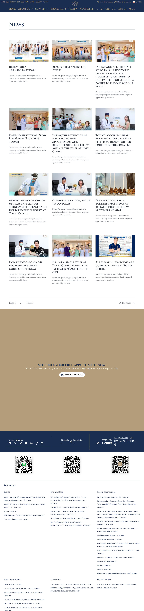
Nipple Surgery (10, 511)
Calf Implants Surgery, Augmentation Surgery (24, 600)
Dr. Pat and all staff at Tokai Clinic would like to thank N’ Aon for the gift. (70, 267)
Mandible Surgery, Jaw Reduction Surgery (115, 557)
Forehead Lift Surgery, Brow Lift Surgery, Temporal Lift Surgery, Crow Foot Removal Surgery (116, 504)
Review (73, 8)
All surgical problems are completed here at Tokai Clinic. (115, 266)
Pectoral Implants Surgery (16, 519)
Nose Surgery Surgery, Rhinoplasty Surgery (70, 518)
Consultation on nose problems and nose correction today (25, 266)
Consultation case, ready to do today (71, 202)
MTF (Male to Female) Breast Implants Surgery (24, 515)
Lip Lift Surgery (104, 565)
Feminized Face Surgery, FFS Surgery (113, 497)
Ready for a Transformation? (22, 68)
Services (42, 9)
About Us (25, 9)
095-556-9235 (23, 2)
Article (105, 8)
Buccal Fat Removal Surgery (109, 539)
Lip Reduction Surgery (107, 561)
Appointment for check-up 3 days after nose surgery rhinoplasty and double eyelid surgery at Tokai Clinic (28, 207)
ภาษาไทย (139, 2)
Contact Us (119, 8)
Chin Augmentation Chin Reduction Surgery (117, 573)
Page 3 (30, 302)
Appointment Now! (74, 375)
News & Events (89, 8)
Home (12, 8)
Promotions (58, 8)
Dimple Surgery (104, 569)
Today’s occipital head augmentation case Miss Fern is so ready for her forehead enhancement (113, 140)
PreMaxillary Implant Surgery (110, 535)
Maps (132, 8)
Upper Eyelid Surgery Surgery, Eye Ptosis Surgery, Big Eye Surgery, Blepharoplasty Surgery (69, 500)
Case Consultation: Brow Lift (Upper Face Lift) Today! (27, 139)
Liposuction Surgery (13, 585)
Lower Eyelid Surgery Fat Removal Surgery (69, 507)
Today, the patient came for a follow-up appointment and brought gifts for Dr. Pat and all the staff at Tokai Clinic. (71, 143)
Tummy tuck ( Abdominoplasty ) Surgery (21, 589)
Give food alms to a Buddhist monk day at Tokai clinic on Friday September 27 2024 (112, 205)
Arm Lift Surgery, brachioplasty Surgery (22, 604)
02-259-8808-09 (8, 2)
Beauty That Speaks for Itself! (69, 68)
